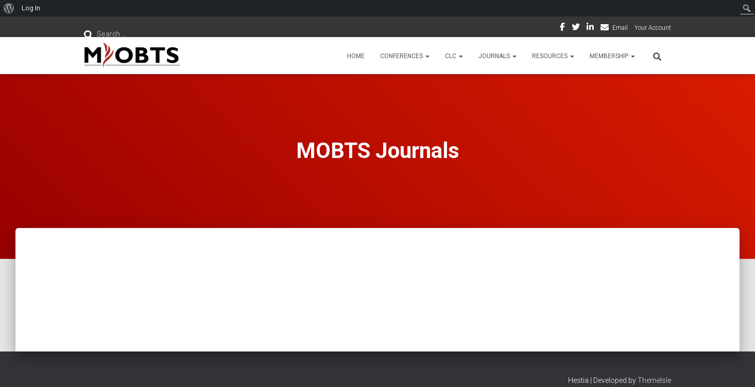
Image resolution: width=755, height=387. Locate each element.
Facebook (562, 28)
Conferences (405, 56)
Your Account (652, 27)
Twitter (576, 28)
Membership (612, 56)
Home (356, 56)
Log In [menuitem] (31, 8)
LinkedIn (590, 28)
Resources (553, 56)
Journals (497, 56)
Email (620, 27)
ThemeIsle (654, 380)
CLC (454, 56)
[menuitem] (9, 8)
